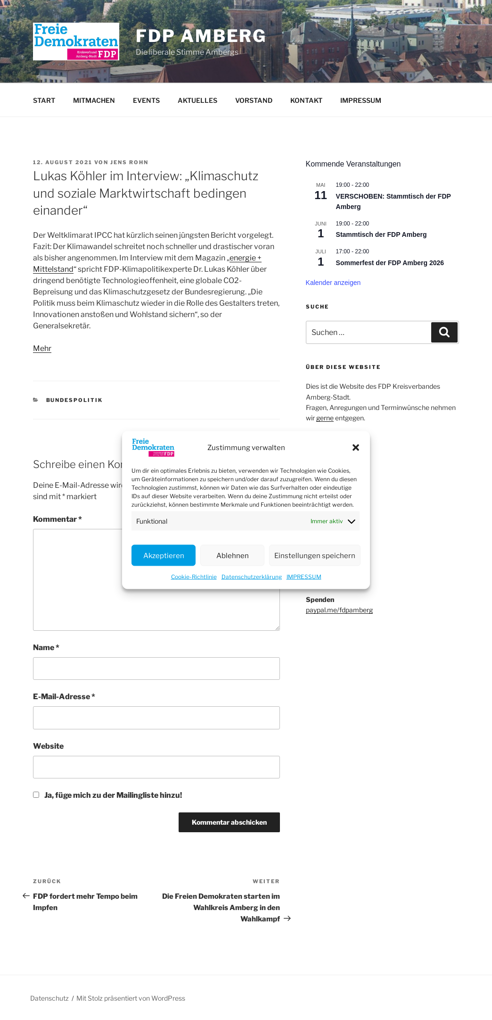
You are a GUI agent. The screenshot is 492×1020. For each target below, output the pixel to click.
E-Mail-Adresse (64, 696)
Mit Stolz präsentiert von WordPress (130, 998)
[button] (356, 447)
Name (46, 647)
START (44, 100)
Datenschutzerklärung (251, 576)
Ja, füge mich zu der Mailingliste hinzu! (107, 795)
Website (48, 746)
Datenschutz (49, 998)
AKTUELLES (197, 100)
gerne (325, 418)
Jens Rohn (129, 162)
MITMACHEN (94, 100)
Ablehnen (232, 555)
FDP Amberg (201, 35)
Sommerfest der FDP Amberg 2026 (390, 263)
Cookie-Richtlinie (194, 576)
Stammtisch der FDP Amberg (381, 234)
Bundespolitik (74, 400)
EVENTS (146, 100)
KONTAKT (306, 100)
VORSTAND (253, 100)
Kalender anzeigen (333, 282)
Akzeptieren (163, 555)
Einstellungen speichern (314, 555)
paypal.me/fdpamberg (339, 610)
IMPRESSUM (304, 576)
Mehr (42, 348)
